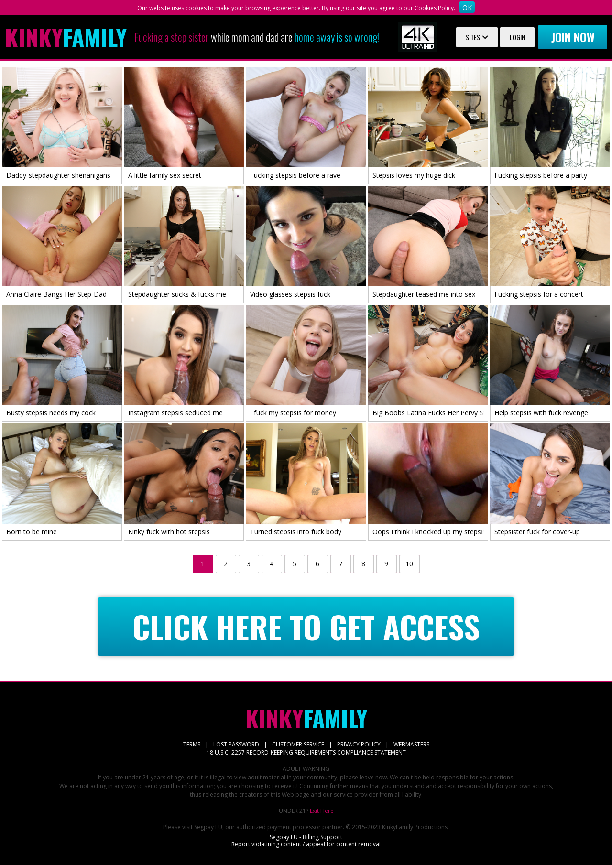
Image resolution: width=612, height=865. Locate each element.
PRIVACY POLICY (359, 744)
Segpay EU (208, 827)
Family (66, 37)
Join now (573, 36)
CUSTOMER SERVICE (298, 744)
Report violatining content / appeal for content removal (306, 844)
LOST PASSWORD (236, 744)
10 (409, 563)
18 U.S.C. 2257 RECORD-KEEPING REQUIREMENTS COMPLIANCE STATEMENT (306, 752)
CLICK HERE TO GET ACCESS (306, 626)
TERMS (191, 744)
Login (517, 37)
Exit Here (322, 811)
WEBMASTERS (411, 744)
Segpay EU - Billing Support (306, 837)
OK (467, 7)
